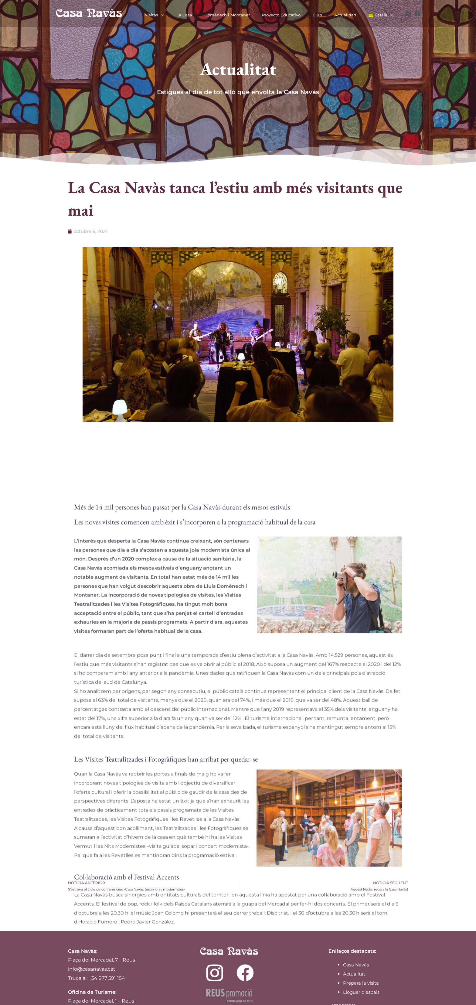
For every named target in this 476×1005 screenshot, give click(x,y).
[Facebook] (417, 13)
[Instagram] (408, 13)
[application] (181, 13)
